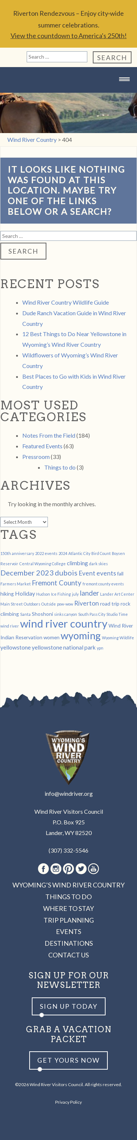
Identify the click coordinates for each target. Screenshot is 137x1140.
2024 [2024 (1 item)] (62, 553)
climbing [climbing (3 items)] (77, 562)
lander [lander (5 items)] (89, 593)
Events (68, 931)
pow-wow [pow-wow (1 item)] (65, 604)
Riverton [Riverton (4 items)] (86, 603)
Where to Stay (68, 908)
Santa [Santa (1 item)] (25, 614)
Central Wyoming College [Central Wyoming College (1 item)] (42, 563)
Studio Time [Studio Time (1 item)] (117, 614)
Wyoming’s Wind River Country (68, 885)
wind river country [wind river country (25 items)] (63, 623)
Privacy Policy (68, 1102)
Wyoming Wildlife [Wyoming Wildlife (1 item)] (118, 637)
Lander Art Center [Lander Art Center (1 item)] (117, 594)
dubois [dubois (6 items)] (66, 572)
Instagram (55, 868)
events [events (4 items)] (106, 573)
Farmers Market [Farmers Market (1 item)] (15, 583)
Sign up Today (69, 1006)
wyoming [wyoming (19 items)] (81, 635)
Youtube (93, 868)
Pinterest (68, 868)
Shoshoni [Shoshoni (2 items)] (42, 614)
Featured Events (42, 445)
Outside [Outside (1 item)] (48, 604)
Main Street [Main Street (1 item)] (11, 604)
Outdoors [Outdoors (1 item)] (32, 604)
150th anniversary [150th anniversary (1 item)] (17, 553)
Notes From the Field (48, 435)
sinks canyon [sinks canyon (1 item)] (65, 614)
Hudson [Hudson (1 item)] (43, 594)
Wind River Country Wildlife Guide (65, 302)
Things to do (60, 467)
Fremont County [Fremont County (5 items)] (56, 583)
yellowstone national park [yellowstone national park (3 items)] (64, 647)
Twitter (81, 868)
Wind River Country (69, 93)
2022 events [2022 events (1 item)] (46, 553)
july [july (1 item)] (75, 594)
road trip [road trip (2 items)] (109, 603)
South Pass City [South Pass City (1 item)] (91, 614)
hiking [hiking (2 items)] (7, 594)
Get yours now (68, 1060)
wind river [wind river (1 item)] (9, 626)
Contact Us (68, 955)
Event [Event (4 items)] (87, 573)
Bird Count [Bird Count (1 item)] (101, 553)
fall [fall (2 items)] (120, 573)
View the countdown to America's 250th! (69, 36)
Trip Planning (68, 920)
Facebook (43, 868)
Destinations (69, 943)
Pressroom (36, 456)
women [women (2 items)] (51, 637)
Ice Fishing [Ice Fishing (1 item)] (61, 594)
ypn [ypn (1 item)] (100, 648)
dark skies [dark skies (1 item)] (98, 563)
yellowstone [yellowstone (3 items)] (15, 647)
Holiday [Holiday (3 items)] (25, 593)
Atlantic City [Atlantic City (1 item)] (79, 553)
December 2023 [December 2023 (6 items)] (27, 572)
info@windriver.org (69, 793)
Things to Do (68, 897)
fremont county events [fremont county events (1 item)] (103, 583)
